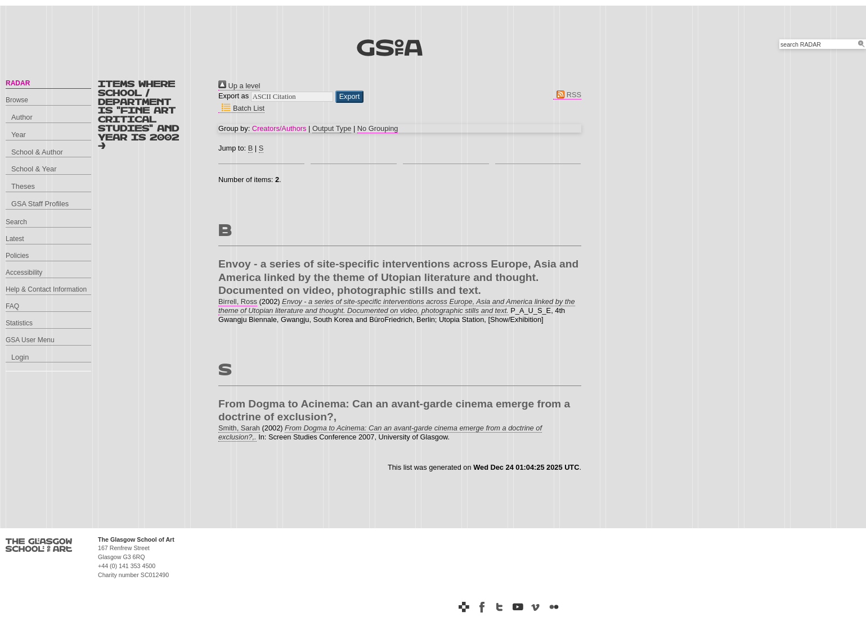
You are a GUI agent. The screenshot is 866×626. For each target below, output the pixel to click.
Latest (15, 239)
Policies (17, 256)
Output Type (331, 128)
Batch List (241, 108)
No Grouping (377, 128)
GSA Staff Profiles (40, 203)
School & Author (37, 152)
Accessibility (24, 272)
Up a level (239, 85)
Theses (23, 186)
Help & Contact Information (46, 289)
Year (18, 134)
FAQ (12, 306)
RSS (567, 94)
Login (20, 357)
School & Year (33, 169)
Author (22, 117)
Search (16, 222)
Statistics (19, 323)
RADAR (18, 83)
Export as (233, 96)
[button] (349, 96)
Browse (17, 100)
